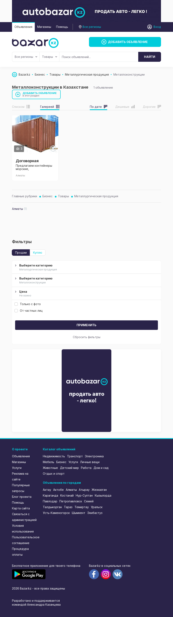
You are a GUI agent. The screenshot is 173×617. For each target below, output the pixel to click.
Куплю (37, 252)
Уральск (96, 507)
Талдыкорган (52, 507)
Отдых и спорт (54, 473)
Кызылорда (103, 495)
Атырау (84, 489)
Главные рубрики (24, 196)
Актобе (58, 489)
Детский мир (69, 468)
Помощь (62, 27)
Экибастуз (94, 513)
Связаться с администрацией (24, 517)
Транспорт (75, 456)
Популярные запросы (21, 488)
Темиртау (81, 507)
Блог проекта (21, 496)
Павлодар (50, 501)
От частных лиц (28, 310)
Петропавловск (70, 501)
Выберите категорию (86, 267)
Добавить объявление (40, 94)
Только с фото (27, 304)
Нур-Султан (84, 495)
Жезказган (99, 489)
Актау (47, 489)
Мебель (48, 462)
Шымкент (78, 513)
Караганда (50, 495)
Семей (89, 501)
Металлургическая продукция (96, 196)
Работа (86, 468)
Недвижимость (54, 456)
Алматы (71, 489)
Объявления (23, 27)
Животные (50, 468)
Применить (86, 325)
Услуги (17, 468)
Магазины (44, 27)
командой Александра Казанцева (36, 604)
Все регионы (26, 56)
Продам (21, 252)
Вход (157, 27)
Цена (86, 294)
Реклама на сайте (20, 476)
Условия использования (23, 528)
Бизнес (47, 196)
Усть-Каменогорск (56, 513)
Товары (49, 56)
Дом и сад (101, 468)
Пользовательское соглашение (24, 540)
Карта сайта (21, 508)
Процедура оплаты (20, 551)
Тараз (68, 507)
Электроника (94, 456)
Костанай (67, 495)
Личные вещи (90, 462)
